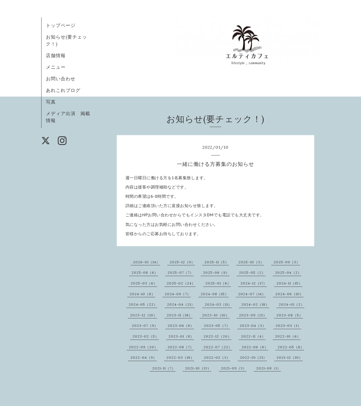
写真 (51, 102)
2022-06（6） (255, 347)
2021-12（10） (289, 357)
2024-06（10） (289, 294)
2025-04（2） (288, 272)
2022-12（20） (217, 336)
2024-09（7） (178, 294)
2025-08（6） (145, 272)
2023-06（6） (181, 325)
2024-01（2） (291, 304)
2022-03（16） (180, 357)
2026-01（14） (146, 262)
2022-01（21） (253, 357)
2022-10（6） (288, 336)
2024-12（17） (253, 283)
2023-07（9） (145, 325)
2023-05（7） (217, 325)
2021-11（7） (163, 368)
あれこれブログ (63, 90)
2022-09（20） (143, 347)
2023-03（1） (288, 325)
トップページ (61, 25)
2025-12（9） (182, 262)
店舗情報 (56, 55)
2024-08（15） (215, 294)
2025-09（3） (287, 262)
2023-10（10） (215, 315)
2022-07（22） (218, 347)
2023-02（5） (145, 336)
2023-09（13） (253, 315)
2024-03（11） (218, 304)
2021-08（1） (268, 368)
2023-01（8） (181, 336)
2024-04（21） (181, 304)
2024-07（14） (252, 294)
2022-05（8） (291, 347)
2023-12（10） (143, 315)
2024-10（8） (142, 294)
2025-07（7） (180, 272)
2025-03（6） (144, 283)
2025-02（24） (181, 283)
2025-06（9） (216, 272)
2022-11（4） (253, 336)
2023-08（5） (289, 315)
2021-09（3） (234, 368)
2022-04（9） (143, 357)
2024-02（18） (255, 304)
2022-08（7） (181, 347)
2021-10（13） (198, 368)
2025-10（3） (251, 262)
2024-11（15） (289, 283)
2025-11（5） (216, 262)
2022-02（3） (217, 357)
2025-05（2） (252, 272)
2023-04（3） (253, 325)
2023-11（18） (180, 315)
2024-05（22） (143, 304)
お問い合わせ (61, 78)
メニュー (56, 67)
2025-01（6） (218, 283)
